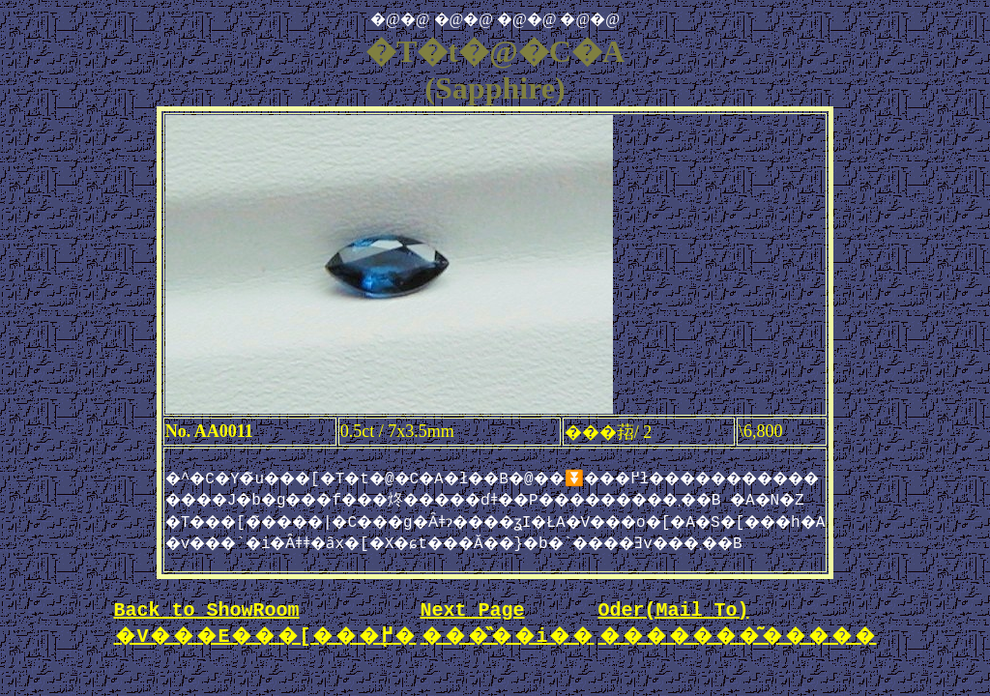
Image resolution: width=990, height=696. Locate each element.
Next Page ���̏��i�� (508, 633)
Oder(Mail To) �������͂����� (737, 633)
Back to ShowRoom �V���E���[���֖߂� (265, 633)
